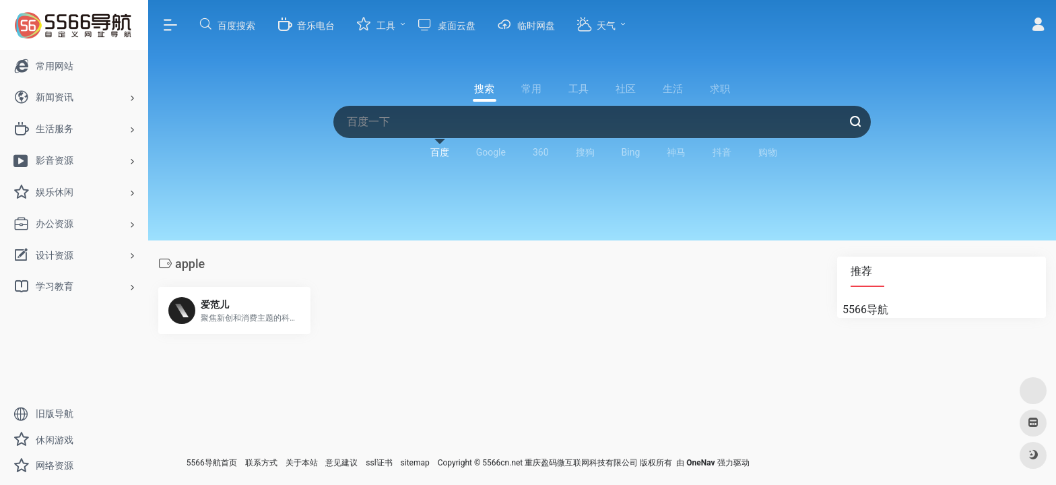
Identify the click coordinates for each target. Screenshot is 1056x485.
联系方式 (261, 462)
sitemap (415, 462)
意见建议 (341, 462)
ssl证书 (379, 462)
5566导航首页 (212, 462)
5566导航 (865, 309)
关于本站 (302, 462)
